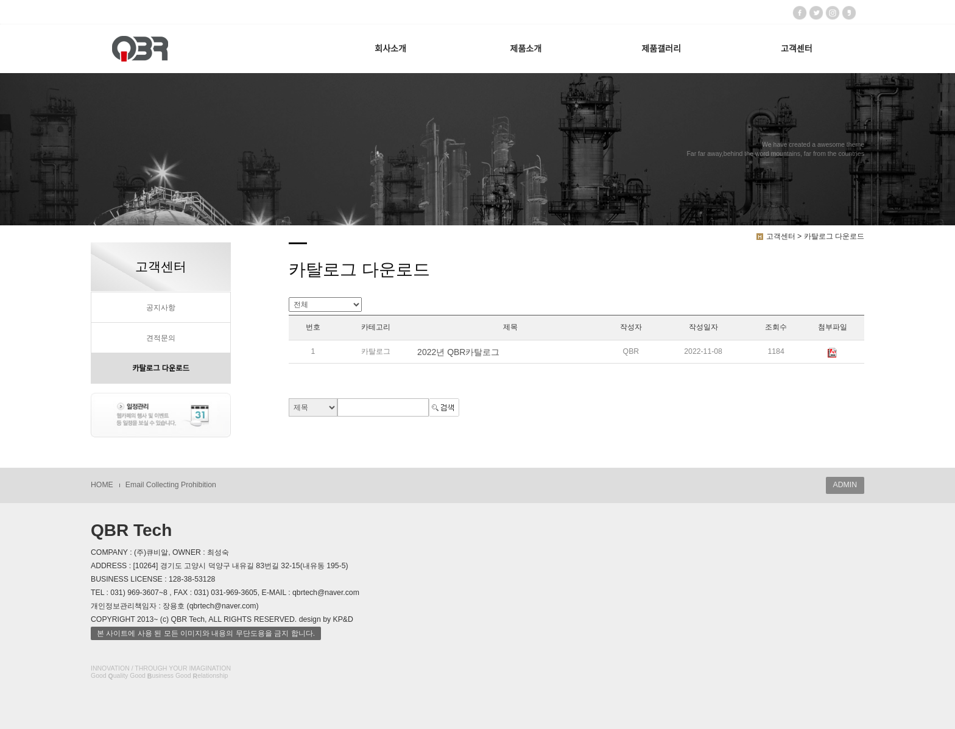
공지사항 (160, 307)
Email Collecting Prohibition (170, 485)
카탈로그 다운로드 (160, 368)
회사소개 (390, 49)
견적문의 (160, 338)
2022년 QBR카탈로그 (458, 352)
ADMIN (845, 485)
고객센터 (796, 49)
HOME (102, 485)
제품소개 (526, 49)
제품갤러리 (660, 49)
